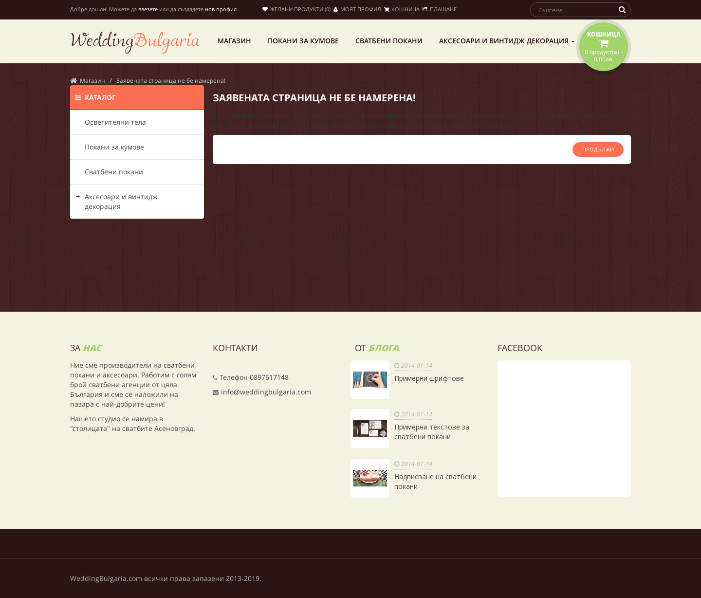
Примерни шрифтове (429, 378)
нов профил (221, 9)
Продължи (598, 149)
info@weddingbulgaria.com (266, 391)
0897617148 (269, 377)
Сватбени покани (114, 171)
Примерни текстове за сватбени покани (431, 431)
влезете (148, 9)
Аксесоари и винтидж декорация (121, 201)
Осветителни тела (115, 122)
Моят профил (357, 9)
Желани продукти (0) (296, 9)
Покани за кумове (114, 146)
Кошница (402, 9)
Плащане (440, 9)
